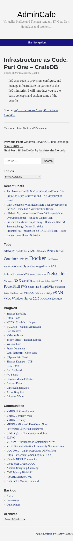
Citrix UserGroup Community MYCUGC (29, 454)
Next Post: (35, 150)
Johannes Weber (15, 396)
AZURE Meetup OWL (19, 476)
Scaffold (47, 533)
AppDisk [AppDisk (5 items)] (35, 250)
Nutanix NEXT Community (22, 459)
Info (19, 128)
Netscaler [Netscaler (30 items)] (56, 273)
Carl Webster (14, 331)
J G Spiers (12, 374)
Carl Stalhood (14, 370)
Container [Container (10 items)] (11, 259)
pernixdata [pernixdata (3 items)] (45, 281)
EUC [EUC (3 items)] (49, 259)
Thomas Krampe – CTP (20, 361)
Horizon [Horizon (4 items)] (18, 266)
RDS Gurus (13, 365)
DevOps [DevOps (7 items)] (23, 259)
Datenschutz (13, 504)
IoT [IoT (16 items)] (54, 266)
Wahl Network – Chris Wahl (22, 352)
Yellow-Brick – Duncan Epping (24, 339)
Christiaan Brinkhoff (18, 387)
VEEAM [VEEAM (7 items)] (29, 293)
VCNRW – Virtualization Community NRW (31, 441)
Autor (10, 496)
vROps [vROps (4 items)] (48, 293)
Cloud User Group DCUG (21, 463)
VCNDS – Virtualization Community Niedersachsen (35, 446)
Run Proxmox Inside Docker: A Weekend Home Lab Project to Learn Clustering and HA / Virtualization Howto (35, 196)
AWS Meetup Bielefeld (19, 472)
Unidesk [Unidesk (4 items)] (14, 293)
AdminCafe (36, 14)
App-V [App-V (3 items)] (26, 251)
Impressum (13, 500)
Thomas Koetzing (16, 313)
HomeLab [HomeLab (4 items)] (8, 266)
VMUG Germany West (19, 415)
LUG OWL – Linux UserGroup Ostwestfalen (31, 450)
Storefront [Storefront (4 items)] (60, 287)
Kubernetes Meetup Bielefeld (23, 481)
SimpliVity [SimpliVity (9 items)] (47, 286)
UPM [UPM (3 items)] (20, 293)
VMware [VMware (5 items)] (40, 293)
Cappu (35, 72)
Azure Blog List (15, 392)
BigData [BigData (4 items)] (60, 251)
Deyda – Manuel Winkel (20, 379)
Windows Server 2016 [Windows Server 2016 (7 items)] (25, 298)
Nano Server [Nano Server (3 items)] (41, 274)
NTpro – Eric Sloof (17, 357)
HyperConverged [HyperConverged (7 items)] (33, 266)
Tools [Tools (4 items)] (6, 293)
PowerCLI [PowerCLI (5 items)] (56, 280)
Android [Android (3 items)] (19, 251)
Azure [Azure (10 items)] (51, 251)
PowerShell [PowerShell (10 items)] (12, 286)
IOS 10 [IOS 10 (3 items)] (47, 267)
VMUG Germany (16, 420)
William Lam (14, 344)
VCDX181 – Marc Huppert (22, 322)
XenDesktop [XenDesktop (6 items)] (54, 298)
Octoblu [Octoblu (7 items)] (27, 280)
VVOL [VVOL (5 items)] (7, 298)
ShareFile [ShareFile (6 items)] (33, 286)
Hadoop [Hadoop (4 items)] (55, 259)
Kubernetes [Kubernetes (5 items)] (10, 274)
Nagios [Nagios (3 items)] (32, 274)
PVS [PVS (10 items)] (24, 286)
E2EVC (11, 437)
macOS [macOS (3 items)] (20, 274)
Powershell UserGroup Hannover (25, 428)
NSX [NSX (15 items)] (17, 280)
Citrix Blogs (13, 317)
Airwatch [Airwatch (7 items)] (9, 250)
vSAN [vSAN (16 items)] (58, 292)
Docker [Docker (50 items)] (37, 258)
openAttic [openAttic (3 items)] (37, 281)
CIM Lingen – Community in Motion (27, 433)
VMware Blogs (15, 335)
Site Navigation (36, 42)
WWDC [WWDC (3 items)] (43, 299)
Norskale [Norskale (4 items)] (8, 281)
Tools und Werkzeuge (34, 128)
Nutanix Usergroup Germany (22, 468)
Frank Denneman (16, 348)
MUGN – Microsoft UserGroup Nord (27, 424)
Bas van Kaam (15, 383)
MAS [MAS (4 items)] (26, 274)
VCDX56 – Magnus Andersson (24, 326)
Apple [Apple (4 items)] (43, 251)
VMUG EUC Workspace (20, 411)
